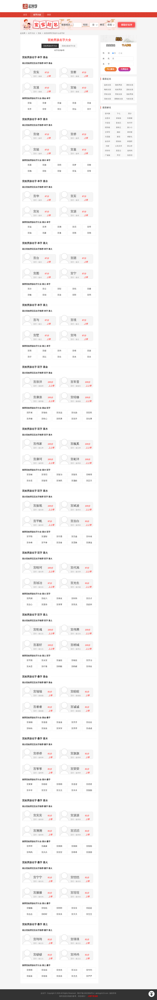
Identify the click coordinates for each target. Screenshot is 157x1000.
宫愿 (29, 165)
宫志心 (29, 604)
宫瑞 (29, 103)
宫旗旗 (75, 753)
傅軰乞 (129, 137)
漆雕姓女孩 (118, 99)
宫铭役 (74, 660)
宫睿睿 (37, 706)
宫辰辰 (59, 976)
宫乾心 (44, 419)
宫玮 (73, 335)
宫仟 (89, 109)
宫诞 (89, 351)
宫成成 (89, 728)
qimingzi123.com (101, 993)
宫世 (44, 109)
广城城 (107, 155)
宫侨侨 (37, 753)
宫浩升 (74, 419)
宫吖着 (44, 666)
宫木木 (74, 790)
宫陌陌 (89, 846)
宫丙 (89, 295)
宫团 (73, 258)
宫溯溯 (37, 830)
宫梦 (74, 165)
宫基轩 (37, 644)
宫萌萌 (59, 784)
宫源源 (75, 815)
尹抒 (118, 155)
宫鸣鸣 (29, 852)
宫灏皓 (74, 481)
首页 (25, 15)
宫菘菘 (44, 784)
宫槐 (29, 171)
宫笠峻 (29, 474)
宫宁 (73, 273)
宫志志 (29, 914)
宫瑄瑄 (75, 892)
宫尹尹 (89, 976)
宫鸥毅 (59, 666)
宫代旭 (75, 567)
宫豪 (44, 233)
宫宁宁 (37, 877)
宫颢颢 (89, 790)
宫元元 (59, 790)
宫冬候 (89, 536)
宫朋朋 (89, 852)
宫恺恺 (75, 877)
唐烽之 (118, 127)
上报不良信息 (93, 996)
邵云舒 (129, 146)
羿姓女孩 (107, 94)
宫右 (59, 357)
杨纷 (118, 132)
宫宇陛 (29, 536)
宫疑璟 (44, 481)
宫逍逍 (44, 722)
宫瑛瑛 (75, 939)
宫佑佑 (44, 970)
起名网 (22, 33)
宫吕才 (89, 598)
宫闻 (74, 233)
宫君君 (89, 784)
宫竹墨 (59, 536)
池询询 (129, 151)
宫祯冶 (37, 583)
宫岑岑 (29, 790)
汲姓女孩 (129, 89)
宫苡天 (89, 481)
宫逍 (74, 103)
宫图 (36, 273)
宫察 (73, 72)
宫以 (44, 357)
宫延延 (29, 976)
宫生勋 (74, 413)
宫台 (36, 258)
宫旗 (44, 165)
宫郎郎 (59, 908)
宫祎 (59, 351)
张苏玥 (129, 155)
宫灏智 (44, 536)
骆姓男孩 (118, 85)
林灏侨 (129, 141)
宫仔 (29, 357)
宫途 (89, 103)
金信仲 (107, 141)
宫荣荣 (75, 768)
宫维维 (29, 970)
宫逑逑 (74, 784)
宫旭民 (59, 481)
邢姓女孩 (118, 94)
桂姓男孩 (118, 89)
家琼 (118, 137)
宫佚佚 (59, 970)
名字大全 (37, 15)
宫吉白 (75, 521)
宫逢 (59, 233)
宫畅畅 (29, 908)
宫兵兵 (44, 852)
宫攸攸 (44, 976)
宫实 (36, 72)
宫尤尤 (74, 976)
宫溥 (44, 227)
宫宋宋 (59, 728)
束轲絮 (129, 132)
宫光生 (75, 583)
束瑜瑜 (118, 118)
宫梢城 (75, 644)
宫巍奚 (75, 443)
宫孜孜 (44, 728)
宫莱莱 (29, 784)
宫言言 (44, 790)
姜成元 (118, 123)
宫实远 (59, 413)
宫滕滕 (37, 892)
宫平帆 (37, 521)
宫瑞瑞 (37, 691)
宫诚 (59, 103)
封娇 (107, 146)
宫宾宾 (37, 815)
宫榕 (89, 165)
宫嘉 (73, 149)
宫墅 (36, 335)
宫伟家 (37, 443)
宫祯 (44, 295)
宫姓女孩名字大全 (68, 46)
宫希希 (74, 852)
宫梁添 (44, 604)
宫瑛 (29, 351)
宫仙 (74, 109)
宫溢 (29, 227)
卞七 (118, 113)
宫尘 (44, 289)
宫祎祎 (75, 954)
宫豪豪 (44, 846)
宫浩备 (59, 543)
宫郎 (74, 295)
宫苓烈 (44, 474)
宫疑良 (74, 474)
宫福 (29, 233)
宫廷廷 (89, 908)
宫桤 (59, 165)
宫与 (36, 319)
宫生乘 (89, 419)
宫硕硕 (37, 954)
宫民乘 (59, 419)
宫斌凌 (75, 505)
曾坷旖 (107, 113)
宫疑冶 (59, 474)
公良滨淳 (118, 146)
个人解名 (126, 45)
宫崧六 (44, 598)
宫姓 (39, 33)
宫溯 (59, 227)
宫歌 (44, 171)
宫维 (74, 351)
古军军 (107, 132)
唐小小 (129, 127)
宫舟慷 (29, 419)
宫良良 (59, 914)
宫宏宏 (59, 852)
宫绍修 (75, 397)
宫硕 (44, 351)
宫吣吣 (29, 728)
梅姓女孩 (107, 89)
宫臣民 (89, 413)
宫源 (73, 211)
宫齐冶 (89, 660)
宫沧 (36, 211)
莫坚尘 (118, 151)
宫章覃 (59, 604)
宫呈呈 (74, 908)
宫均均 (89, 970)
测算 (49, 15)
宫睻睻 (75, 691)
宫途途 (59, 722)
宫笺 (74, 171)
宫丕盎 (74, 536)
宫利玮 (74, 598)
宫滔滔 (75, 830)
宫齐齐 (74, 722)
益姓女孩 (107, 85)
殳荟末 (107, 118)
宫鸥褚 (74, 666)
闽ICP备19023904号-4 (85, 993)
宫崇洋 (37, 381)
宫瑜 (73, 87)
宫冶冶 (74, 970)
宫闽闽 (74, 846)
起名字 (43, 993)
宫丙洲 (29, 598)
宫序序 (74, 728)
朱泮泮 (129, 123)
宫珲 (89, 227)
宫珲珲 (29, 846)
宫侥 (36, 134)
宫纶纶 (44, 908)
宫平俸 (44, 543)
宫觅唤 (74, 543)
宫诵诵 (29, 722)
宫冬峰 (29, 543)
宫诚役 (59, 660)
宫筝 (89, 171)
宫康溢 (89, 543)
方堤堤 (107, 123)
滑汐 (129, 113)
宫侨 (73, 134)
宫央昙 (29, 666)
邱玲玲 (107, 151)
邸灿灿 (118, 141)
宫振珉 (37, 505)
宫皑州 (89, 604)
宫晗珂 (37, 567)
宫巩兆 (74, 604)
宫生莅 (29, 481)
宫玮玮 (37, 939)
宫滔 (74, 227)
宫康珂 (37, 459)
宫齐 (29, 109)
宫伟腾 (75, 629)
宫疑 (59, 171)
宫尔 (29, 289)
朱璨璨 (129, 118)
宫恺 (74, 289)
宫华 (36, 196)
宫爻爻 (89, 914)
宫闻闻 (59, 846)
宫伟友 (89, 666)
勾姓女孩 (129, 99)
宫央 (74, 357)
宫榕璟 (89, 474)
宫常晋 (75, 381)
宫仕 (59, 109)
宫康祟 (37, 397)
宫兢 (36, 149)
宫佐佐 (89, 722)
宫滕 (89, 289)
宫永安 (44, 660)
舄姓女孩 (107, 99)
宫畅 (29, 295)
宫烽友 (59, 598)
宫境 (73, 319)
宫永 (89, 357)
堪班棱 (107, 127)
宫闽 (89, 233)
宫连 (59, 295)
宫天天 (74, 914)
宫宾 (73, 196)
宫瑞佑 (44, 413)
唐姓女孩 (129, 85)
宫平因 (29, 660)
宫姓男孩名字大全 (50, 46)
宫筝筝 (37, 768)
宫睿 (44, 103)
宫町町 (44, 914)
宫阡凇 (29, 413)
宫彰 (59, 289)
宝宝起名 (111, 45)
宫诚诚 (75, 706)
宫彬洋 (75, 459)
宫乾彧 (37, 629)
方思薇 (107, 137)
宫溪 (36, 87)
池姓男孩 (129, 94)
